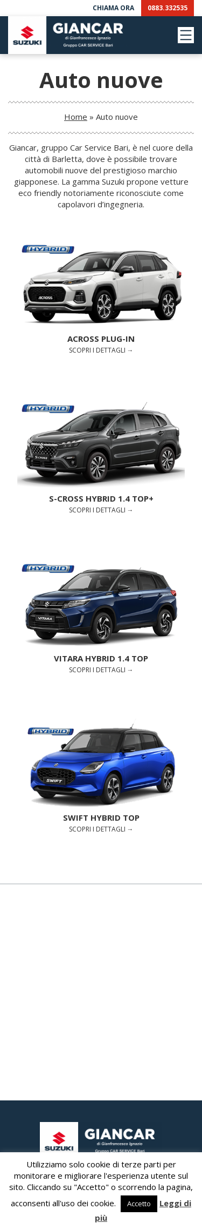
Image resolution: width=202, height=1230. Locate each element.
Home (75, 116)
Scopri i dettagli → (101, 297)
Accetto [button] (139, 1203)
